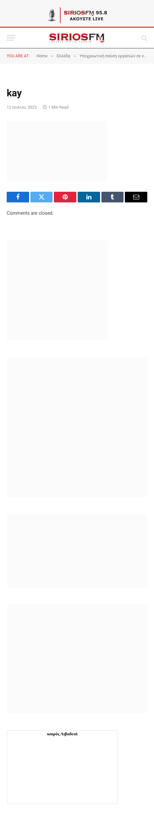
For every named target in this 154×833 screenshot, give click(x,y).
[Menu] (11, 37)
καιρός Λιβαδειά (62, 733)
